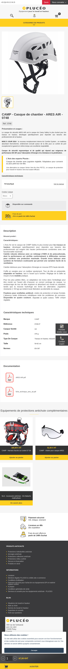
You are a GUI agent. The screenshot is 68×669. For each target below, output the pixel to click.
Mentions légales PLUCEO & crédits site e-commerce (27, 578)
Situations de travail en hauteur (19, 603)
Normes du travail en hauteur (18, 608)
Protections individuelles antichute (20, 551)
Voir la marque (59, 184)
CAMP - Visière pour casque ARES (51, 450)
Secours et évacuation (16, 561)
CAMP (37, 319)
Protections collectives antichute (19, 556)
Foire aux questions (15, 613)
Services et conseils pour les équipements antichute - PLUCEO (30, 591)
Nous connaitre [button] (58, 2)
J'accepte (34, 650)
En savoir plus (16, 503)
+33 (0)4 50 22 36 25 (8, 2)
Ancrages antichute (15, 554)
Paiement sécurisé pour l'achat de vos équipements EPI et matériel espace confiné (31, 583)
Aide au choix (13, 605)
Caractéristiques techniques (12, 176)
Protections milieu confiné (17, 559)
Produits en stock (14, 563)
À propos (11, 586)
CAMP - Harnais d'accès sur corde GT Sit (16, 450)
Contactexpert (62, 343)
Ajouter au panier (16, 457)
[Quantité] (9, 658)
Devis (46, 2)
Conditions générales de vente (18, 589)
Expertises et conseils (15, 610)
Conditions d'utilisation (16, 580)
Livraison (11, 575)
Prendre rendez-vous (62, 331)
